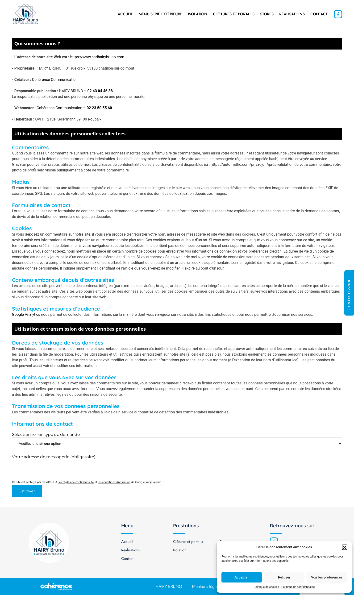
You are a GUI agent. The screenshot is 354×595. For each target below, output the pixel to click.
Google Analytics (26, 314)
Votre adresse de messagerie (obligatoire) (54, 456)
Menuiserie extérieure (160, 14)
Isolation (197, 14)
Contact (319, 14)
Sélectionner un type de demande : (47, 434)
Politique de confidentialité (298, 587)
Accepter (241, 577)
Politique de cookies (266, 587)
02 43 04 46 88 (100, 91)
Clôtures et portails (233, 14)
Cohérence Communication (55, 79)
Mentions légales (206, 586)
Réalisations (292, 14)
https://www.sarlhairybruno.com (97, 57)
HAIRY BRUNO (168, 586)
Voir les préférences (327, 577)
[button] (344, 547)
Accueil (125, 14)
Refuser (284, 577)
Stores (267, 14)
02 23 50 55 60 (99, 108)
